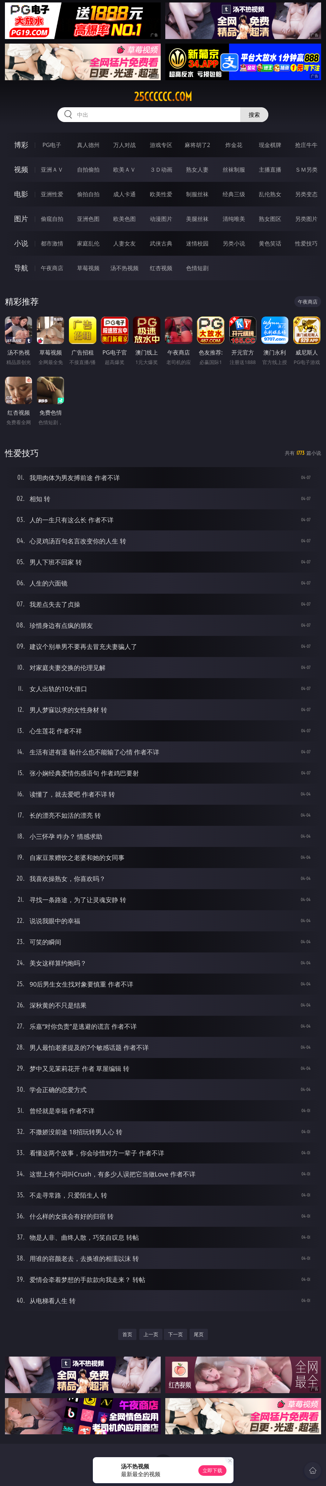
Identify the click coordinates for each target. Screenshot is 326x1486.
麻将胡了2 (197, 145)
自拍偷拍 (88, 169)
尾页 (199, 1334)
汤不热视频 (124, 268)
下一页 (175, 1334)
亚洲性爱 (52, 194)
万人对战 (124, 145)
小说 (21, 243)
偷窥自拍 (52, 219)
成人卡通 (124, 194)
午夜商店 (52, 268)
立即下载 (212, 1470)
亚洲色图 (88, 219)
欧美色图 (124, 219)
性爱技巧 (306, 243)
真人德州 (88, 145)
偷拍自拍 (88, 194)
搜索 (254, 115)
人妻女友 (124, 243)
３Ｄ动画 (161, 169)
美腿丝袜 (197, 219)
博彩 (21, 144)
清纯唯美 (234, 219)
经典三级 (234, 194)
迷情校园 (197, 243)
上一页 (150, 1334)
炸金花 (233, 145)
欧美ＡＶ (124, 169)
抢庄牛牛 (306, 145)
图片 (21, 218)
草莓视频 (88, 268)
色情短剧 (197, 268)
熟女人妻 (197, 169)
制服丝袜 (197, 194)
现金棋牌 (270, 145)
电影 (21, 194)
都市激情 (52, 243)
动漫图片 (161, 219)
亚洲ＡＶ (52, 169)
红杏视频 (161, 268)
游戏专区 (161, 145)
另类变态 (306, 194)
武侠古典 (161, 243)
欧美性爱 (161, 194)
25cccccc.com (163, 97)
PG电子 (52, 145)
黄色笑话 (270, 243)
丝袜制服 (234, 169)
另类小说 (234, 243)
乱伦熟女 (270, 194)
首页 (127, 1334)
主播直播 (270, 169)
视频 (21, 169)
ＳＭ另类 (306, 169)
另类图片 (306, 219)
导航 (21, 268)
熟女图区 (270, 219)
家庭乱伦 (88, 243)
